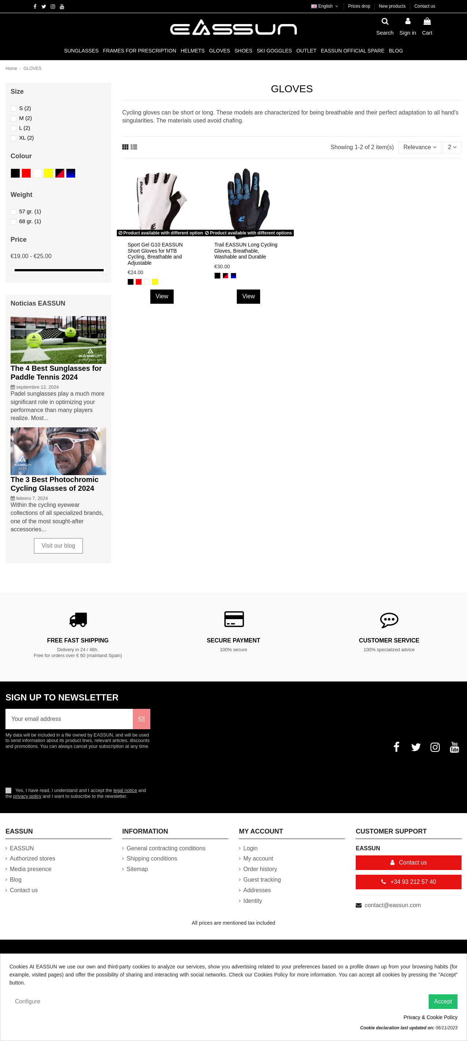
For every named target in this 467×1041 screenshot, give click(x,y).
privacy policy (27, 796)
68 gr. (30, 221)
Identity (252, 901)
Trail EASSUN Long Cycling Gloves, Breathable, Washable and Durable (246, 251)
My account (258, 858)
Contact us (424, 6)
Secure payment (233, 640)
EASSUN (22, 848)
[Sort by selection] (419, 147)
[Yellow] (155, 282)
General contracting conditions (166, 848)
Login (250, 848)
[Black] (131, 282)
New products (393, 6)
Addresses (257, 890)
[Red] (139, 282)
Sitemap (137, 869)
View (162, 296)
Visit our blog (58, 546)
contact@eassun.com (392, 905)
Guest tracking (262, 880)
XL (26, 138)
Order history (260, 869)
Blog (16, 880)
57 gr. (30, 211)
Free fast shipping (78, 640)
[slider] (13, 270)
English (325, 6)
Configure (27, 1001)
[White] (147, 282)
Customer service (389, 640)
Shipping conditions (152, 858)
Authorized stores (32, 858)
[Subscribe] (141, 719)
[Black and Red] (225, 276)
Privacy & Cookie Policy (431, 1017)
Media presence (30, 869)
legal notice (125, 790)
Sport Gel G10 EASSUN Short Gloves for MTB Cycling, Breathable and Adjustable (155, 254)
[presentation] (66, 768)
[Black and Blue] (233, 276)
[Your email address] (69, 719)
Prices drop (359, 6)
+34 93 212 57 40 (408, 882)
